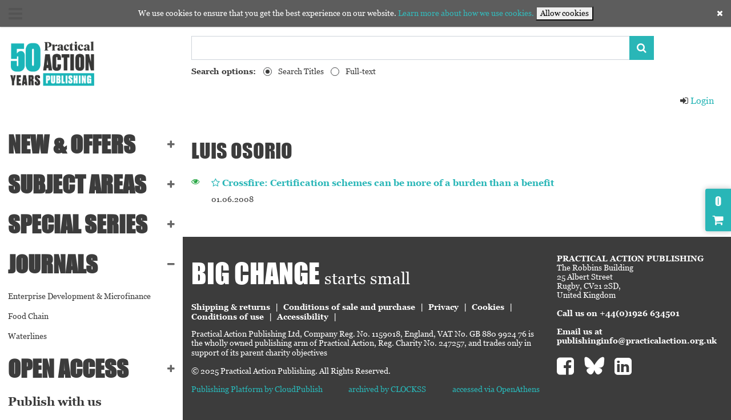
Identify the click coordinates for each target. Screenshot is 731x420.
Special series (77, 224)
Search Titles (301, 71)
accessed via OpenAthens (496, 389)
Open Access (68, 368)
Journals (53, 264)
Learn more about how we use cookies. (466, 13)
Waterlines (27, 336)
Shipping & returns (230, 307)
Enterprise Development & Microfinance (79, 296)
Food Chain (28, 316)
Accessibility (302, 316)
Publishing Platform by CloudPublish (257, 389)
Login (697, 100)
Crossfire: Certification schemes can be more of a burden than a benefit (388, 182)
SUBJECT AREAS (77, 184)
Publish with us (55, 402)
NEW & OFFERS (71, 144)
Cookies (488, 307)
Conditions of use (227, 316)
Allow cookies (564, 13)
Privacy (443, 307)
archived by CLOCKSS (387, 389)
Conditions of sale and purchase (349, 307)
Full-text (361, 71)
